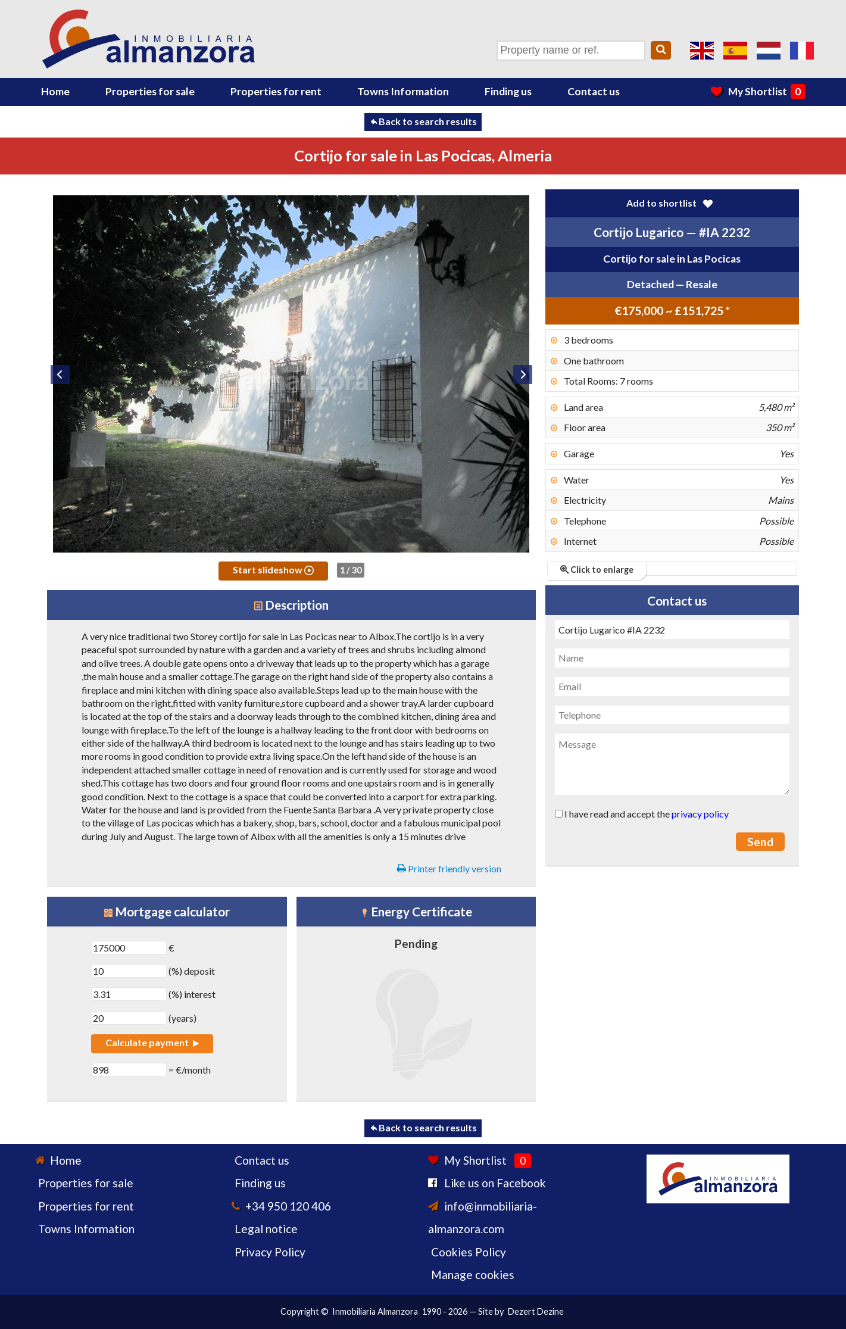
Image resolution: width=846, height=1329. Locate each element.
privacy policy (700, 813)
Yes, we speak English (702, 51)
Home (55, 91)
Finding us (508, 91)
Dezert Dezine (536, 1311)
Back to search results (423, 121)
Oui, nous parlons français (802, 51)
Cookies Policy (468, 1252)
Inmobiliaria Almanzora (375, 1311)
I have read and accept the (642, 813)
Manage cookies (472, 1274)
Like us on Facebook (495, 1183)
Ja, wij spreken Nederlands (769, 51)
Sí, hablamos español (735, 51)
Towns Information (403, 91)
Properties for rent (275, 91)
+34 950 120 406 (288, 1206)
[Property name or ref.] (571, 50)
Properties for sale (150, 91)
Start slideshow (273, 569)
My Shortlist (758, 91)
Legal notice (266, 1229)
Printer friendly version (449, 868)
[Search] (661, 50)
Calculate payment (151, 1042)
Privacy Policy (270, 1252)
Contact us (593, 91)
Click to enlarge (596, 569)
